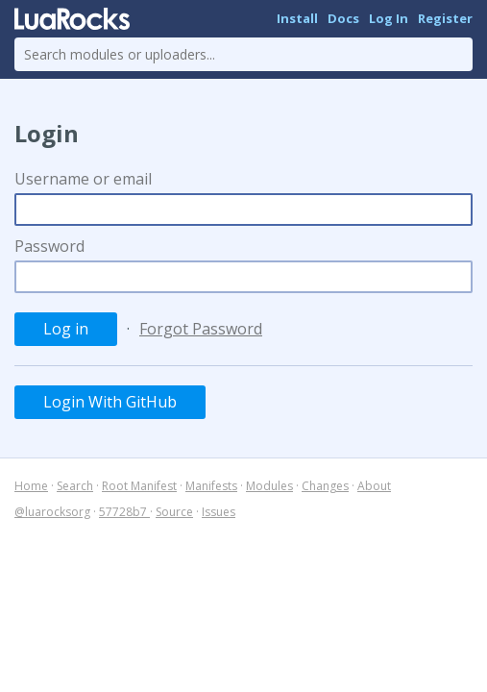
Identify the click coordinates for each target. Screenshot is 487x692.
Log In (388, 18)
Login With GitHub (110, 401)
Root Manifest (139, 486)
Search (75, 486)
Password (49, 246)
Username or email (83, 178)
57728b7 (124, 512)
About (374, 486)
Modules (269, 486)
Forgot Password (200, 328)
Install (297, 18)
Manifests (211, 486)
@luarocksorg (52, 512)
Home (31, 486)
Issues (218, 512)
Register (445, 18)
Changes (325, 486)
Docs (343, 18)
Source (174, 512)
